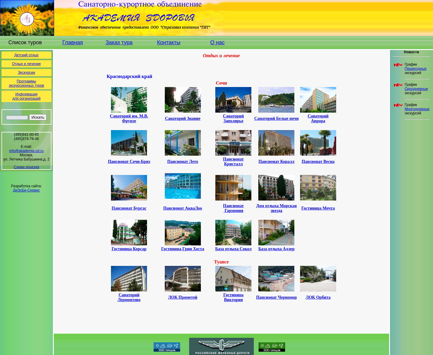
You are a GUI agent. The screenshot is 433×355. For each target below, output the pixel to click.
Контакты (168, 42)
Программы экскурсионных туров (26, 83)
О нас (217, 42)
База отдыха (233, 249)
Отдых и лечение (26, 64)
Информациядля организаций (26, 96)
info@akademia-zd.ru (26, 151)
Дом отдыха (276, 208)
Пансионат (129, 161)
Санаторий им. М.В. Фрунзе (129, 118)
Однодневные (416, 89)
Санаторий (233, 118)
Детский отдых (26, 55)
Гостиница (182, 249)
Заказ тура (119, 42)
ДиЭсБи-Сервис (26, 190)
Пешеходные (416, 69)
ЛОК (318, 297)
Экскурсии (26, 72)
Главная (72, 42)
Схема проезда (26, 167)
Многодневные (417, 109)
